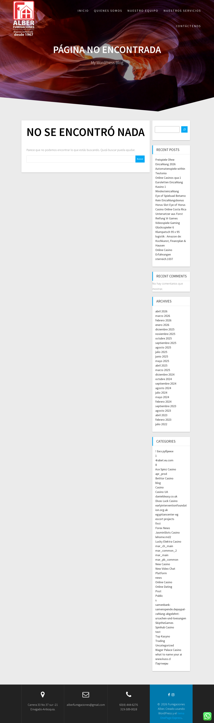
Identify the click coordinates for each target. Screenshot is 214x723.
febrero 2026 (163, 320)
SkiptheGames (164, 623)
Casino (159, 487)
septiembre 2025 (165, 343)
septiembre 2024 (165, 383)
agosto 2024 (163, 388)
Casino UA (161, 492)
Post (158, 591)
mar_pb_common (166, 559)
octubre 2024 (163, 379)
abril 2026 (161, 311)
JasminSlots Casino (167, 532)
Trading (160, 641)
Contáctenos (188, 26)
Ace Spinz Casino (165, 469)
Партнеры (161, 663)
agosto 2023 (163, 410)
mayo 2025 (162, 361)
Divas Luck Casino (166, 501)
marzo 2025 (162, 370)
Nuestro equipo (142, 11)
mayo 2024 (162, 397)
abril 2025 (161, 365)
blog (158, 483)
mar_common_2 (166, 550)
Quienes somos (108, 11)
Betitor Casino (164, 478)
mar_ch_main (164, 546)
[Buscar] (184, 129)
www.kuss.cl (163, 659)
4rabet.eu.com (164, 460)
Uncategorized (164, 645)
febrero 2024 (163, 401)
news (158, 578)
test (157, 632)
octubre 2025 (163, 338)
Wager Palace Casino (168, 650)
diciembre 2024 (164, 374)
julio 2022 (161, 424)
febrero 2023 (163, 420)
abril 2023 (161, 415)
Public (159, 596)
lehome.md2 (163, 537)
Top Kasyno (162, 636)
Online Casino (163, 582)
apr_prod (161, 474)
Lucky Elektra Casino (168, 541)
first (158, 523)
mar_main (161, 555)
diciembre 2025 (164, 329)
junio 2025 (161, 356)
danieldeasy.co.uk (166, 496)
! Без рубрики (164, 451)
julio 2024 (161, 392)
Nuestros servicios (182, 11)
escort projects (164, 519)
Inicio (83, 11)
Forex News (162, 528)
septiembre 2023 (165, 406)
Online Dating (163, 587)
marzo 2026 (162, 316)
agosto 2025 (163, 347)
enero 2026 (162, 325)
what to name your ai (168, 654)
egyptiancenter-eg (166, 514)
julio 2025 (161, 352)
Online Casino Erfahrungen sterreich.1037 (164, 254)
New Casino (162, 564)
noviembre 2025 (165, 334)
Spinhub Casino (164, 627)
